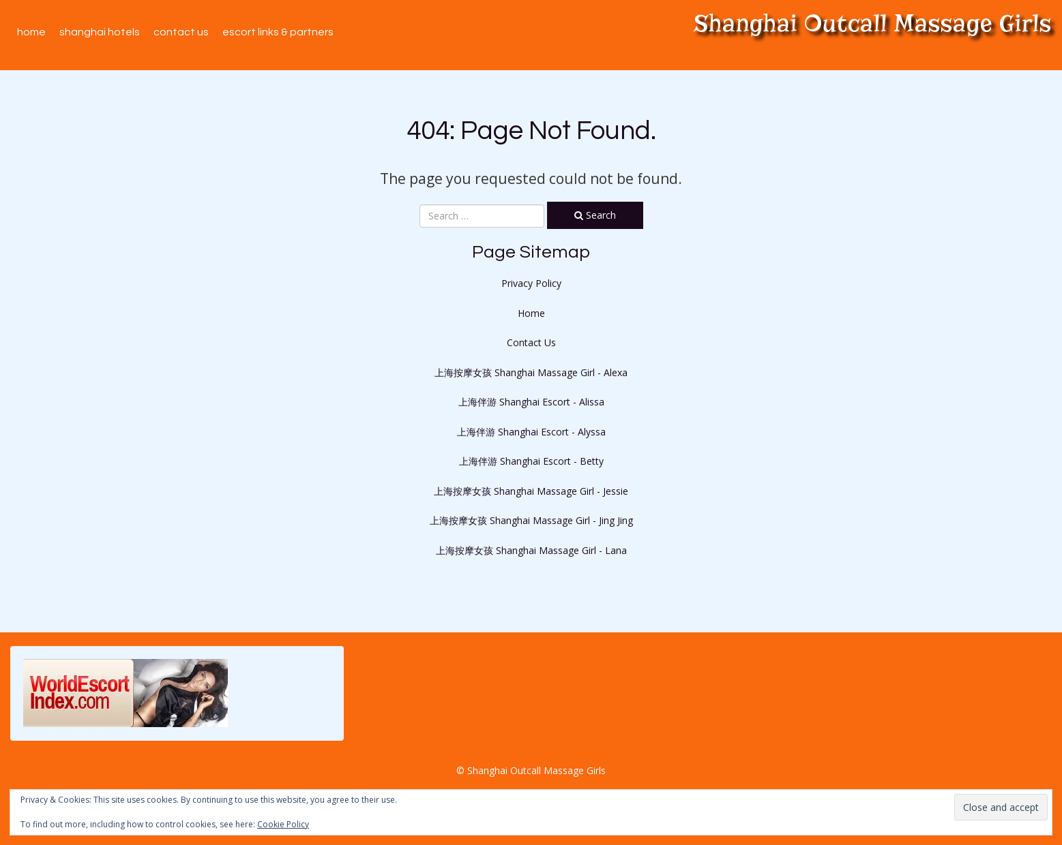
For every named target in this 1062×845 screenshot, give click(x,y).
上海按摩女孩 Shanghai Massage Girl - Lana (531, 550)
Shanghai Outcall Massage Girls (873, 23)
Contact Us (181, 32)
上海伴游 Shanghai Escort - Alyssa (531, 431)
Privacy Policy (531, 283)
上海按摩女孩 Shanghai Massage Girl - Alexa (531, 372)
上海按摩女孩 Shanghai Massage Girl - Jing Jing (531, 520)
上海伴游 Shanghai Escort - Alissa (531, 401)
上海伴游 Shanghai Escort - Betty (531, 461)
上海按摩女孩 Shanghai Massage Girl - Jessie (531, 491)
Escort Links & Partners (278, 32)
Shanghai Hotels (99, 32)
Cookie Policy (283, 824)
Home (31, 32)
